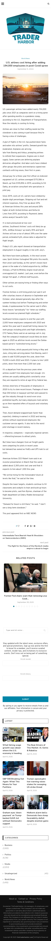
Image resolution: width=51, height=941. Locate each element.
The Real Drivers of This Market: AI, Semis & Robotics (37, 748)
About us (13, 899)
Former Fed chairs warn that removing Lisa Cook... (25, 597)
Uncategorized (26, 873)
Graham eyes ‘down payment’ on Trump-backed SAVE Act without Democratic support (12, 818)
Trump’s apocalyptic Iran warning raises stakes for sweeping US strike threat (36, 783)
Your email (25, 677)
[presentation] (25, 688)
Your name (25, 662)
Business (8, 845)
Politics (8, 855)
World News (25, 59)
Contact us (23, 899)
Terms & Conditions (25, 902)
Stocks (7, 864)
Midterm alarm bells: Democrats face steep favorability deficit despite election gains (37, 816)
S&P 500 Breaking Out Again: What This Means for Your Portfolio (13, 783)
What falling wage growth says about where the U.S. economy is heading (12, 749)
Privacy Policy (36, 899)
